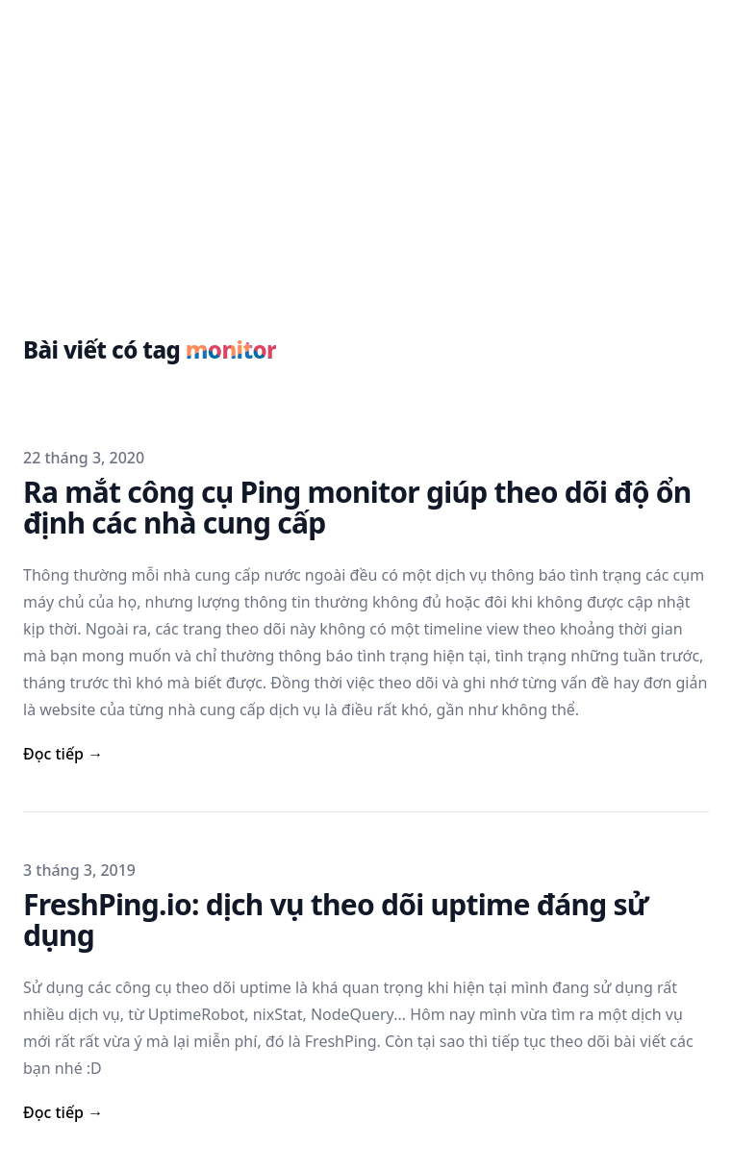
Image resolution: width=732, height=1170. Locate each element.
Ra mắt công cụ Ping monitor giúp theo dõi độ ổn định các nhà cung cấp (357, 507)
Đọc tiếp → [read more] (63, 753)
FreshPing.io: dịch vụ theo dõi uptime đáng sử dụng (335, 919)
